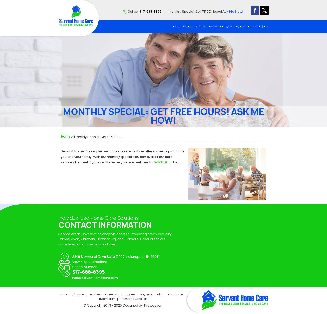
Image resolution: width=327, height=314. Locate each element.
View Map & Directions (90, 262)
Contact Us (254, 26)
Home (176, 26)
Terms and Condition (134, 298)
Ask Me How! (232, 11)
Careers (212, 26)
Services (200, 26)
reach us (160, 162)
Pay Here (240, 26)
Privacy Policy (106, 298)
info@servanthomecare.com (95, 278)
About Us (187, 26)
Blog (266, 26)
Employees (226, 26)
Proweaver (153, 305)
